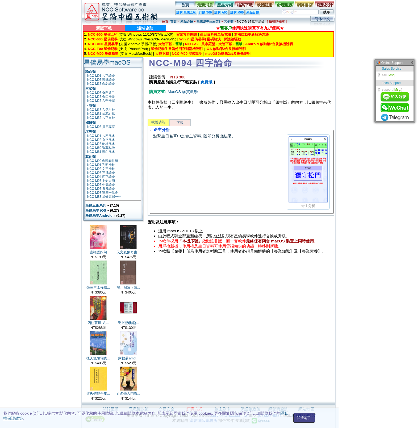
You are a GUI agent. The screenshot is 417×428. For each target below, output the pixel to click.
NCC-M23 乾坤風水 (101, 144)
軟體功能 (158, 122)
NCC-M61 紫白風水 (101, 152)
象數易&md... (128, 358)
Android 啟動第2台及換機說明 (269, 44)
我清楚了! (304, 418)
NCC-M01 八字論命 (101, 76)
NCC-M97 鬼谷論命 (101, 189)
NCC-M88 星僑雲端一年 (104, 197)
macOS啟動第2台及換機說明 (228, 54)
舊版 (178, 44)
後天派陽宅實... (98, 358)
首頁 (185, 5)
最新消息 (205, 5)
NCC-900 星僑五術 (102, 34)
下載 (180, 123)
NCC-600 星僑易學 (102, 39)
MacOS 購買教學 (183, 91)
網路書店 (305, 5)
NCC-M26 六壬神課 (101, 101)
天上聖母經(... (128, 323)
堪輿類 (90, 132)
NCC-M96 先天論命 (101, 185)
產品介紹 (225, 5)
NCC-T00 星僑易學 (103, 49)
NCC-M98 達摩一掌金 (102, 193)
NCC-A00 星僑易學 (103, 44)
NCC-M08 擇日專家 (101, 127)
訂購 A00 (220, 12)
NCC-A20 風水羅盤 (200, 44)
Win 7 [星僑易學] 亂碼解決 (200, 39)
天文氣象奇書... (128, 252)
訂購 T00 (205, 12)
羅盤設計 (325, 5)
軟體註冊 (265, 5)
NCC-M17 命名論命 (101, 84)
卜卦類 (90, 106)
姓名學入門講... (128, 394)
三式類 (90, 89)
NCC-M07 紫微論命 (101, 80)
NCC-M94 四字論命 (101, 177)
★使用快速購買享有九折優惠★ (250, 28)
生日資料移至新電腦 (215, 34)
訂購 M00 (237, 12)
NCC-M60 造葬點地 (101, 148)
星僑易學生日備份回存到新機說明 (177, 49)
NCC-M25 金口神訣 (101, 97)
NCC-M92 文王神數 (101, 169)
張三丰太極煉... (98, 287)
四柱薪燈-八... (98, 323)
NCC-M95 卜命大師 (101, 181)
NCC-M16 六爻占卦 (101, 110)
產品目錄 (252, 12)
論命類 (90, 72)
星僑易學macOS (208, 21)
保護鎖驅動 (232, 39)
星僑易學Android (98, 215)
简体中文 (322, 18)
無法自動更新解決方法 (251, 34)
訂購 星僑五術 (186, 12)
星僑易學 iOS (95, 210)
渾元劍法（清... (128, 287)
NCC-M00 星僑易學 (103, 54)
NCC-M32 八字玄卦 (101, 118)
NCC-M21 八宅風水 (101, 136)
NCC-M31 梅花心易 (101, 114)
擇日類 (90, 123)
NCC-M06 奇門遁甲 (101, 93)
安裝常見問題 (186, 34)
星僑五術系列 (95, 205)
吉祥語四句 (98, 252)
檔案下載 (245, 5)
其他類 (228, 21)
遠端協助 (145, 28)
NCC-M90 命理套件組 (102, 161)
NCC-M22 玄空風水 (101, 140)
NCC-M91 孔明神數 (101, 165)
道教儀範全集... (98, 394)
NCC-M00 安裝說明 (187, 54)
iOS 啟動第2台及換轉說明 (226, 49)
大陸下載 (165, 44)
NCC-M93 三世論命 (101, 173)
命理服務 (285, 5)
